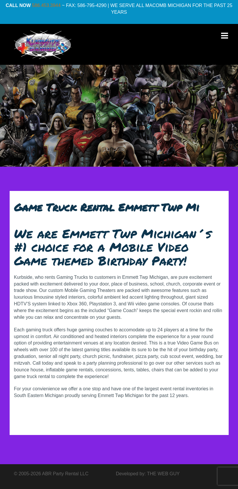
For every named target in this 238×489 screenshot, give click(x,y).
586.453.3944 (46, 5)
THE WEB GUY (163, 473)
